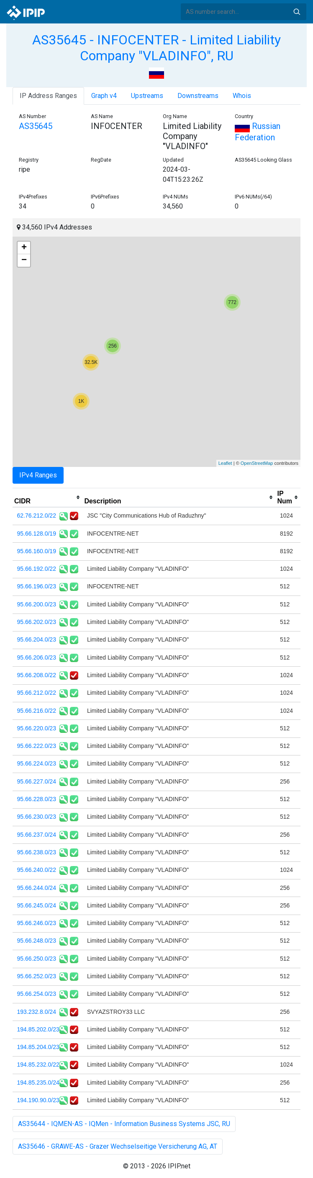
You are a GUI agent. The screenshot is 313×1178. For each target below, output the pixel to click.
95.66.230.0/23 (36, 816)
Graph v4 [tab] (104, 96)
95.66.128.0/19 (36, 533)
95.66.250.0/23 (36, 958)
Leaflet (225, 463)
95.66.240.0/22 (36, 869)
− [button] (24, 260)
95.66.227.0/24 (36, 781)
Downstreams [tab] (197, 96)
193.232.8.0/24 (36, 1011)
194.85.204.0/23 (38, 1047)
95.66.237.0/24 (36, 834)
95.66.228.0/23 (36, 799)
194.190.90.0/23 (38, 1100)
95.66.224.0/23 (36, 763)
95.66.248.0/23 (36, 940)
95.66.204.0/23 (36, 639)
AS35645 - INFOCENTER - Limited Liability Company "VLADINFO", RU (156, 48)
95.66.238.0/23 (36, 852)
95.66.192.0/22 (36, 568)
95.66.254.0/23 (36, 993)
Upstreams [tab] (147, 96)
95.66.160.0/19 (36, 551)
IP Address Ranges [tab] (48, 96)
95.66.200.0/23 (36, 604)
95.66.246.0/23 (36, 923)
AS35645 (35, 126)
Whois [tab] (242, 96)
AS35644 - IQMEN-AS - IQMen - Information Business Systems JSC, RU (124, 1124)
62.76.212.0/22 (36, 515)
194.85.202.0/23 (38, 1029)
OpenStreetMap (257, 463)
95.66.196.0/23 (36, 586)
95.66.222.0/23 (36, 745)
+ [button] (24, 248)
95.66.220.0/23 (36, 728)
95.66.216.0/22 (36, 710)
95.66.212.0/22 (36, 692)
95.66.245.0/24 (36, 905)
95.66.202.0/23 (36, 622)
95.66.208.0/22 (36, 675)
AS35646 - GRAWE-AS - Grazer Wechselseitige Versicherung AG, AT (117, 1146)
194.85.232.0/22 (38, 1064)
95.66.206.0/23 (36, 657)
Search (296, 11)
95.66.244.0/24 (36, 887)
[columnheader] (47, 497)
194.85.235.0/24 (38, 1082)
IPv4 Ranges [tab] (38, 475)
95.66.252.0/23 (36, 976)
